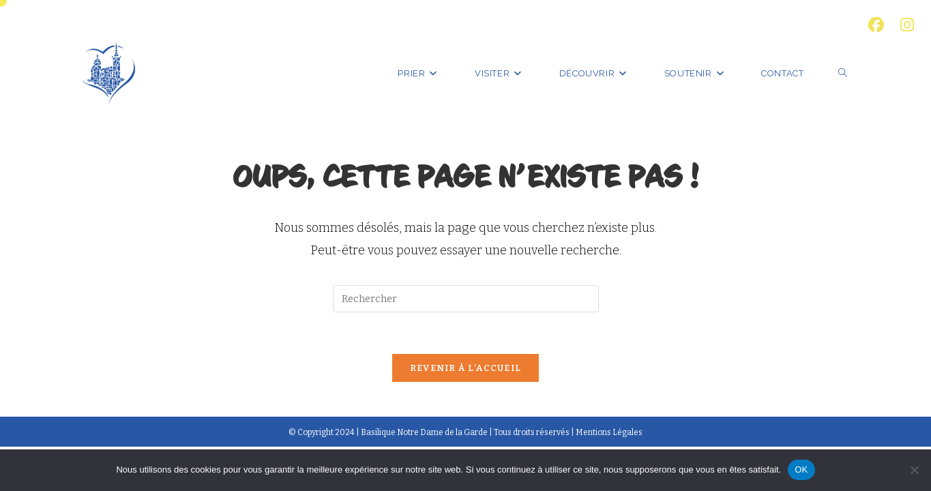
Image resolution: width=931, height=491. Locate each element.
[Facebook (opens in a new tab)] (876, 25)
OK (801, 469)
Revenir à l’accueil (466, 368)
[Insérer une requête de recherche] (466, 298)
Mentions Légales (609, 432)
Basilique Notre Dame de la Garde (424, 432)
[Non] (914, 470)
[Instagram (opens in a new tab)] (903, 25)
